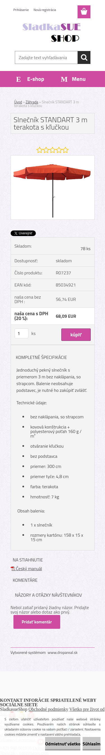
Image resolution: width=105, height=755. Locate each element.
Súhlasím (92, 743)
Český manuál (26, 568)
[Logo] (52, 33)
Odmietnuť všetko (62, 743)
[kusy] (22, 333)
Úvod (18, 102)
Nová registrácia (45, 9)
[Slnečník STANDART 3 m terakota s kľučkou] (52, 157)
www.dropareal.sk (63, 652)
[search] (84, 57)
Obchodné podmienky (48, 709)
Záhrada (32, 102)
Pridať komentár (37, 622)
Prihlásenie (21, 9)
